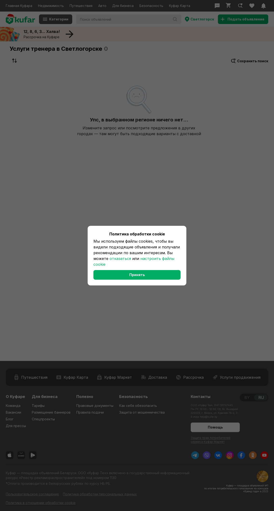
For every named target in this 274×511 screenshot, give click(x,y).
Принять (137, 275)
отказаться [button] (120, 258)
